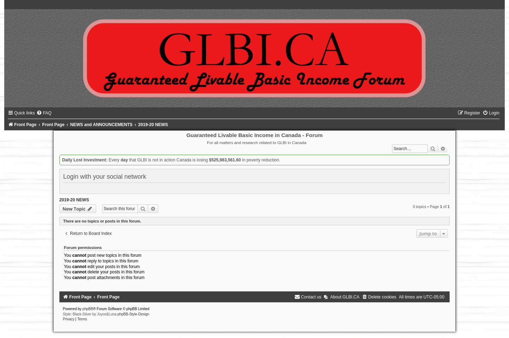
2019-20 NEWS (74, 199)
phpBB (87, 309)
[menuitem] (43, 113)
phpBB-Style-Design (133, 314)
